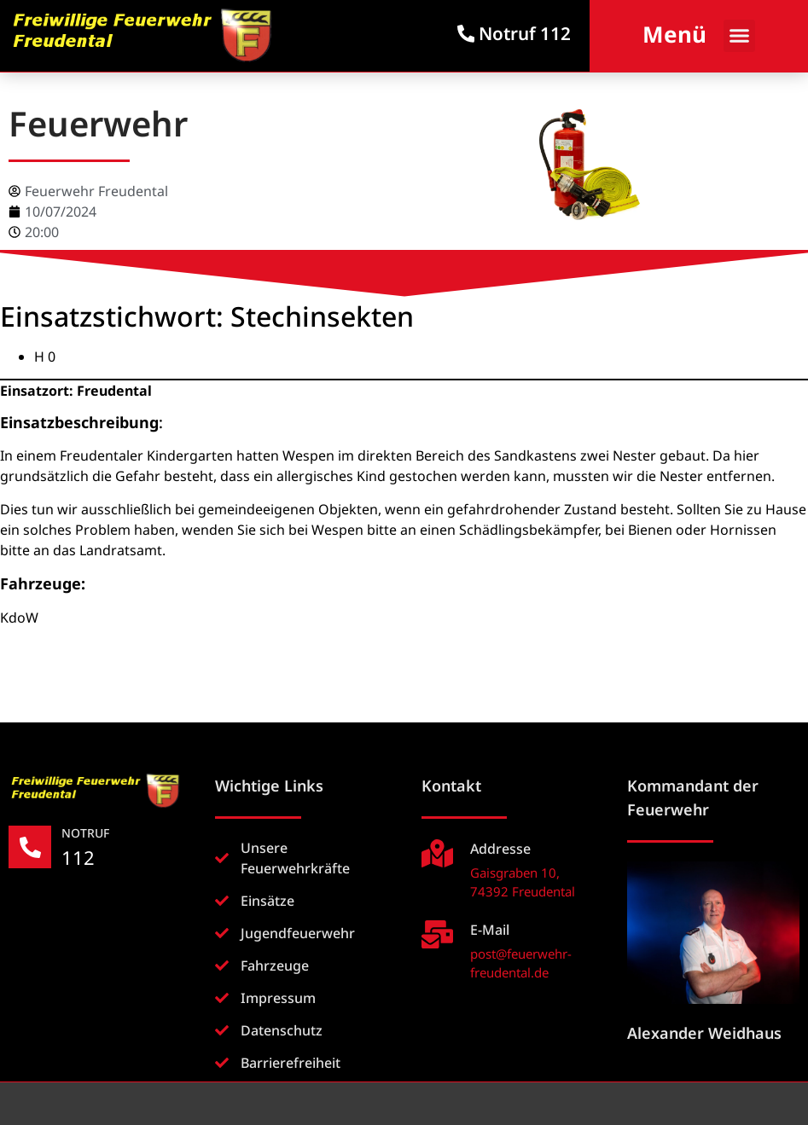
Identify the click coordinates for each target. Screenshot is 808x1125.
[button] (740, 36)
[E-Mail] (437, 934)
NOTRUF (85, 833)
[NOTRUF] (30, 847)
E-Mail (489, 929)
